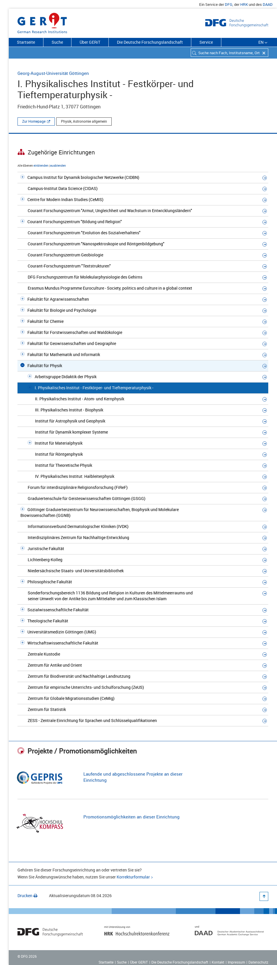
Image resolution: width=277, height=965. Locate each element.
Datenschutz (258, 962)
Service (206, 42)
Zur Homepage (33, 121)
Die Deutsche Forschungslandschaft (150, 42)
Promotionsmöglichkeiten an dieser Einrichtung (131, 817)
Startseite (26, 42)
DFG (228, 4)
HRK (244, 4)
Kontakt (218, 962)
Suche (57, 42)
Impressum (236, 962)
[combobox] (229, 52)
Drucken (27, 895)
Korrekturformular (133, 877)
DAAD (268, 4)
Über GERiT (90, 42)
